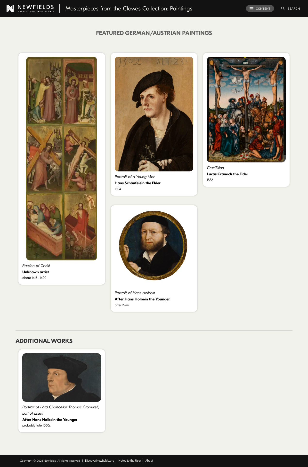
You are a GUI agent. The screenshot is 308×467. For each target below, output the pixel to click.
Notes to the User (130, 460)
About (149, 460)
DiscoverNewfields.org (99, 460)
